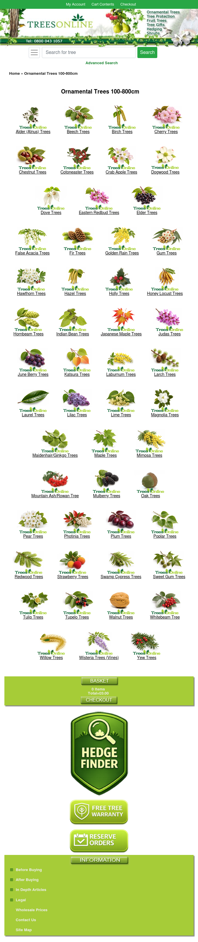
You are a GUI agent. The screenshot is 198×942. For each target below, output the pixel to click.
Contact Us (23, 920)
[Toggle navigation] (34, 52)
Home (14, 74)
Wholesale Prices (28, 910)
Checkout (128, 4)
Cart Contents (103, 4)
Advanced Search (102, 63)
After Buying (24, 880)
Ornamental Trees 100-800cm (51, 74)
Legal (18, 900)
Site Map (21, 930)
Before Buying (26, 870)
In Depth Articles (28, 890)
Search (147, 52)
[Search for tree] (89, 52)
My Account (75, 4)
